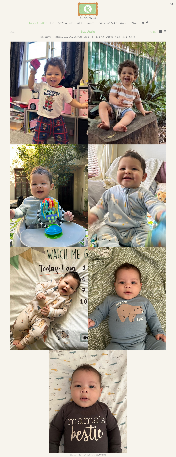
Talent (80, 22)
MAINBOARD (102, 455)
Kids (52, 22)
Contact (134, 22)
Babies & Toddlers (38, 22)
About (123, 22)
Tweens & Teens (65, 22)
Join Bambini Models (107, 22)
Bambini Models (88, 11)
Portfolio (153, 32)
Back (12, 32)
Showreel (90, 22)
